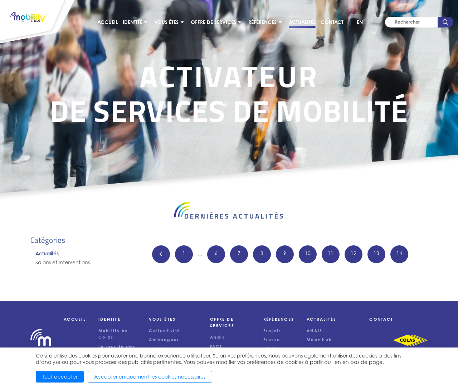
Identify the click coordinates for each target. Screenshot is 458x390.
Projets (272, 330)
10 (308, 253)
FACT (216, 346)
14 (399, 253)
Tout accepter (60, 377)
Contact (332, 22)
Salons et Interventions (62, 262)
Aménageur (164, 339)
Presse (271, 339)
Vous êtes (166, 22)
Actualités (302, 22)
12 (353, 253)
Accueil (107, 22)
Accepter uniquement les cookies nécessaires (149, 377)
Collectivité (164, 330)
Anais (217, 337)
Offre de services (213, 22)
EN (360, 22)
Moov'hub (319, 339)
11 (330, 253)
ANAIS (314, 330)
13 (376, 253)
